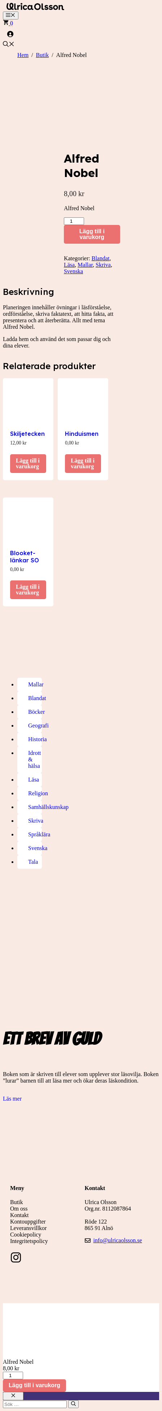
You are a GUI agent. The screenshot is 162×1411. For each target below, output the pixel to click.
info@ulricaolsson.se (117, 1240)
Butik (42, 55)
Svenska (73, 271)
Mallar (85, 265)
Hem (23, 55)
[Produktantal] (74, 221)
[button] (8, 45)
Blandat (101, 258)
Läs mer (12, 1099)
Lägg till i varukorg (92, 234)
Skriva (103, 265)
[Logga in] (81, 34)
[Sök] (73, 1404)
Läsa (69, 265)
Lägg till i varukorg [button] (28, 463)
